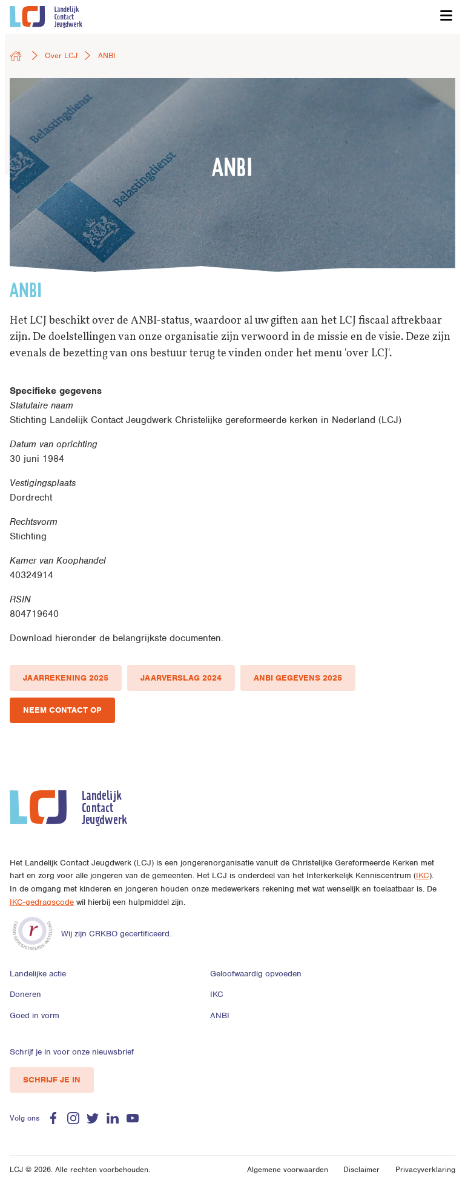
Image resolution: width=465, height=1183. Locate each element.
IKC (422, 875)
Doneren (25, 994)
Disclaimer (361, 1169)
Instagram (73, 1118)
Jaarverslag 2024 (181, 678)
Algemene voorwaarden (287, 1169)
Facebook (53, 1118)
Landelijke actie (38, 973)
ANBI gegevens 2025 (298, 678)
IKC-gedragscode (42, 902)
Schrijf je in (52, 1080)
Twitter (93, 1118)
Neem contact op (62, 710)
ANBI (219, 1015)
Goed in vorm (34, 1015)
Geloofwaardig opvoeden (256, 973)
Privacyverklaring (425, 1169)
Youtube (133, 1118)
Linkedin (113, 1118)
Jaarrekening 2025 (65, 678)
